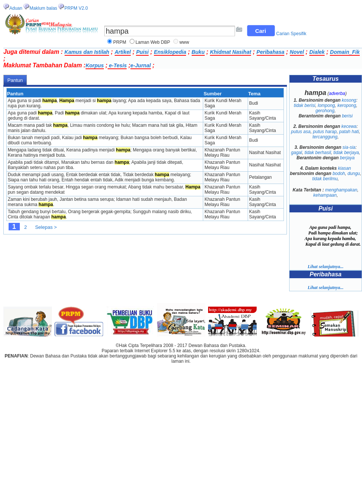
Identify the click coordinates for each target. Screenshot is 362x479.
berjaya (347, 157)
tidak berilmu (325, 178)
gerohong (324, 110)
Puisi (142, 52)
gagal (296, 152)
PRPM (119, 42)
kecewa (349, 126)
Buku (198, 52)
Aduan (15, 8)
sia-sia (349, 147)
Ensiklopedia (170, 52)
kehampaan (325, 195)
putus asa (300, 131)
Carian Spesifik (291, 33)
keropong (346, 105)
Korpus (95, 65)
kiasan (344, 168)
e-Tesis (117, 65)
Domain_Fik (344, 52)
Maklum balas (43, 8)
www (184, 42)
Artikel (123, 52)
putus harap (325, 131)
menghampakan (341, 190)
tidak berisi (304, 105)
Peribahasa (271, 52)
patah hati (349, 131)
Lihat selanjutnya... (325, 266)
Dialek (317, 52)
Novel (297, 52)
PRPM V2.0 (76, 8)
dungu (353, 173)
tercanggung (324, 136)
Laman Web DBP (153, 42)
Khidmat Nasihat (230, 52)
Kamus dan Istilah (87, 52)
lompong (326, 105)
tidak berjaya (346, 152)
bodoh (338, 173)
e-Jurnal (140, 65)
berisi (347, 116)
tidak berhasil (317, 152)
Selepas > (46, 227)
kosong (349, 100)
